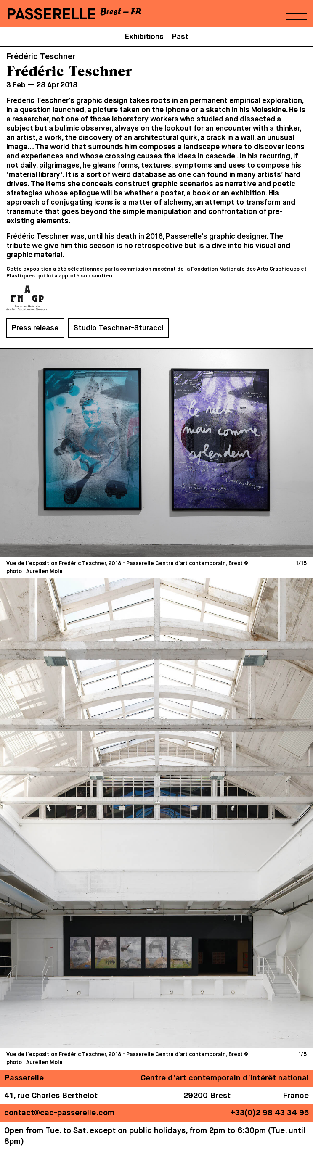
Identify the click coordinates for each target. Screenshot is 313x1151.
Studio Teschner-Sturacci (118, 328)
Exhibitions (144, 37)
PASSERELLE (51, 15)
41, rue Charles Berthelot (51, 1096)
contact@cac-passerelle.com (59, 1113)
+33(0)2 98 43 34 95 (269, 1113)
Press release (35, 328)
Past (180, 37)
